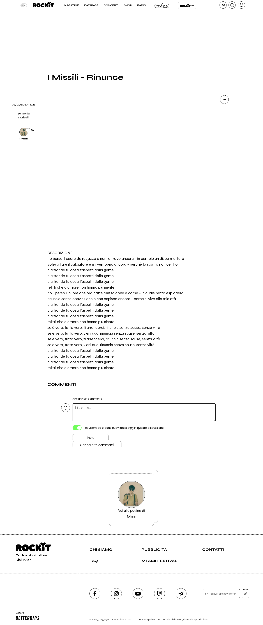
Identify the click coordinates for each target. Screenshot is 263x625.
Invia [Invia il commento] (90, 437)
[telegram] (181, 593)
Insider (162, 5)
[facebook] (94, 593)
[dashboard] (241, 5)
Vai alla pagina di (131, 500)
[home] (43, 5)
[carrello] (223, 5)
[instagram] (116, 593)
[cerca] (232, 5)
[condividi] (224, 99)
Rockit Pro (187, 5)
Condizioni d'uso (121, 619)
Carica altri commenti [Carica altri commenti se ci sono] (97, 445)
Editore (26, 617)
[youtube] (138, 593)
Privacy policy (147, 619)
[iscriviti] (246, 593)
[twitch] (159, 593)
